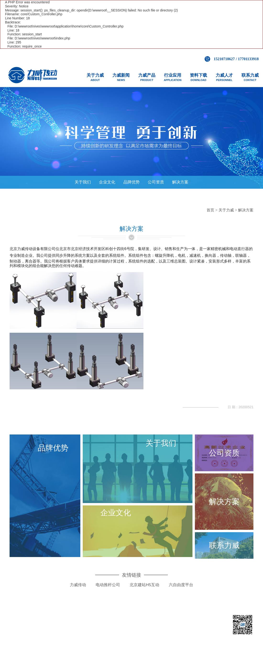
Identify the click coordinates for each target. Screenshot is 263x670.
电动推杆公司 (108, 587)
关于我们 (83, 182)
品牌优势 (131, 182)
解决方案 (180, 182)
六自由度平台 (181, 587)
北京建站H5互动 (144, 587)
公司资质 (156, 182)
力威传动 (78, 587)
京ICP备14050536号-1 (164, 634)
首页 (210, 210)
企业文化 (107, 182)
